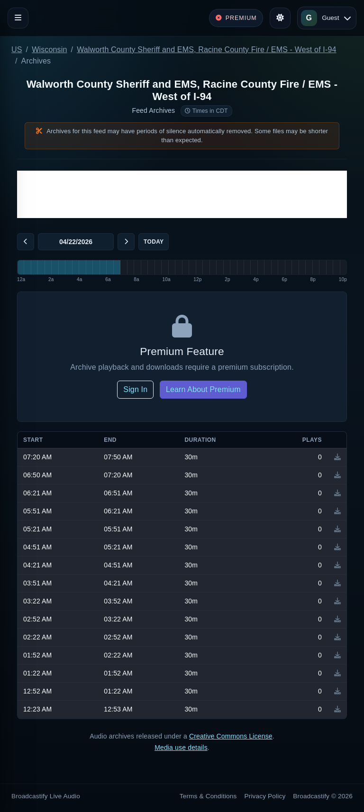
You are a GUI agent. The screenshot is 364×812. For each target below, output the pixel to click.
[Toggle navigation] (18, 18)
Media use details (181, 747)
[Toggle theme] (280, 18)
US (16, 50)
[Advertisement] (182, 194)
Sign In (135, 389)
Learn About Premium (203, 389)
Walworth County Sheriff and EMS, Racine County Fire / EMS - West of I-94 (206, 50)
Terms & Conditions (208, 796)
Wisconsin (49, 50)
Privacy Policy (265, 796)
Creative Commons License (231, 736)
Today (154, 241)
